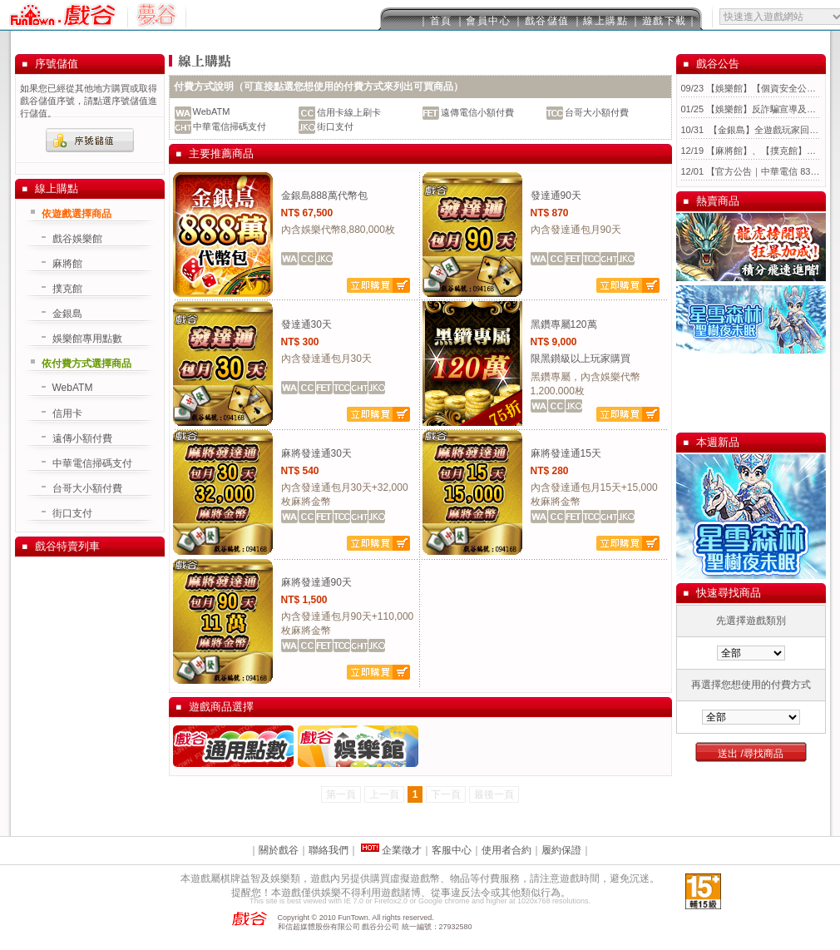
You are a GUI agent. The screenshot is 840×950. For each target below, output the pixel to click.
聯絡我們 (328, 850)
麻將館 (67, 264)
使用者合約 (506, 850)
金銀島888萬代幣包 (324, 195)
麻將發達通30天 (316, 453)
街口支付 (335, 126)
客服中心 (452, 850)
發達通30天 (306, 324)
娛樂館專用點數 (87, 338)
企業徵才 (400, 850)
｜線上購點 (600, 21)
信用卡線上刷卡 (349, 112)
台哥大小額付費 (597, 112)
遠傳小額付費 (82, 438)
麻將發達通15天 (566, 453)
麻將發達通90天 (316, 582)
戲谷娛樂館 (77, 239)
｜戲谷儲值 (541, 21)
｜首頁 (435, 21)
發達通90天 (556, 195)
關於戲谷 (279, 850)
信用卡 (67, 413)
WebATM (211, 111)
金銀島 (67, 313)
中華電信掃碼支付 (229, 126)
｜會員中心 (483, 21)
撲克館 (67, 288)
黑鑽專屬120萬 (564, 324)
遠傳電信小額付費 (477, 112)
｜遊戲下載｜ (664, 21)
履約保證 (561, 850)
